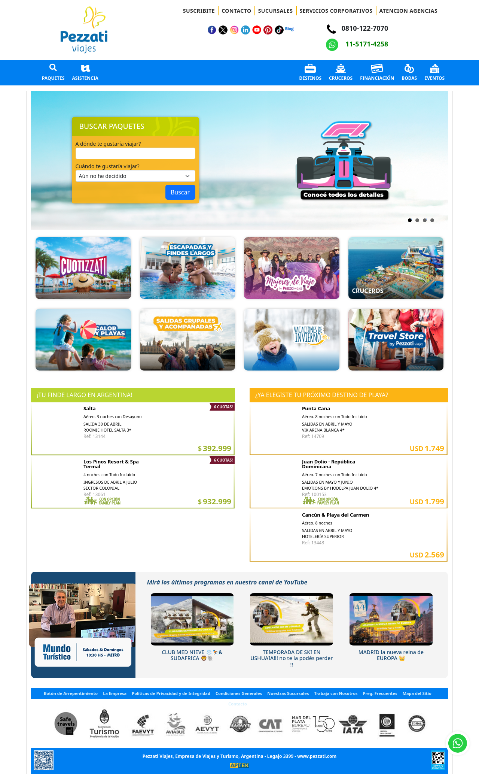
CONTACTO (236, 10)
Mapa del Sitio (417, 693)
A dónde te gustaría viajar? (108, 143)
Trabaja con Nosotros (336, 693)
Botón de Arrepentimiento (71, 693)
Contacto (237, 704)
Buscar (180, 192)
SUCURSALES (275, 10)
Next (250, 160)
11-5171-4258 (357, 43)
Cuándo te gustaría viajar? (108, 166)
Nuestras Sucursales (288, 693)
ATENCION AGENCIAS (408, 10)
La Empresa (114, 693)
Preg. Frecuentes (380, 693)
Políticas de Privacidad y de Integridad (171, 693)
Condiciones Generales (239, 693)
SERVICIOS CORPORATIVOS (336, 10)
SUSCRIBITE (199, 10)
